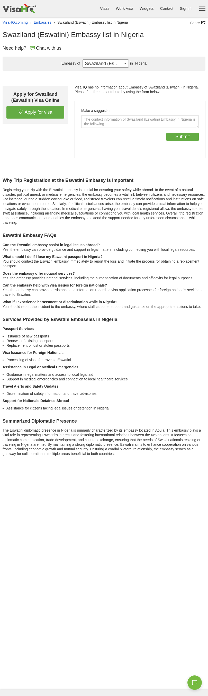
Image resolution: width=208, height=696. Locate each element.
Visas (104, 8)
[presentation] (120, 143)
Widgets (146, 8)
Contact (166, 8)
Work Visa (124, 8)
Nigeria (138, 63)
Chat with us (45, 48)
